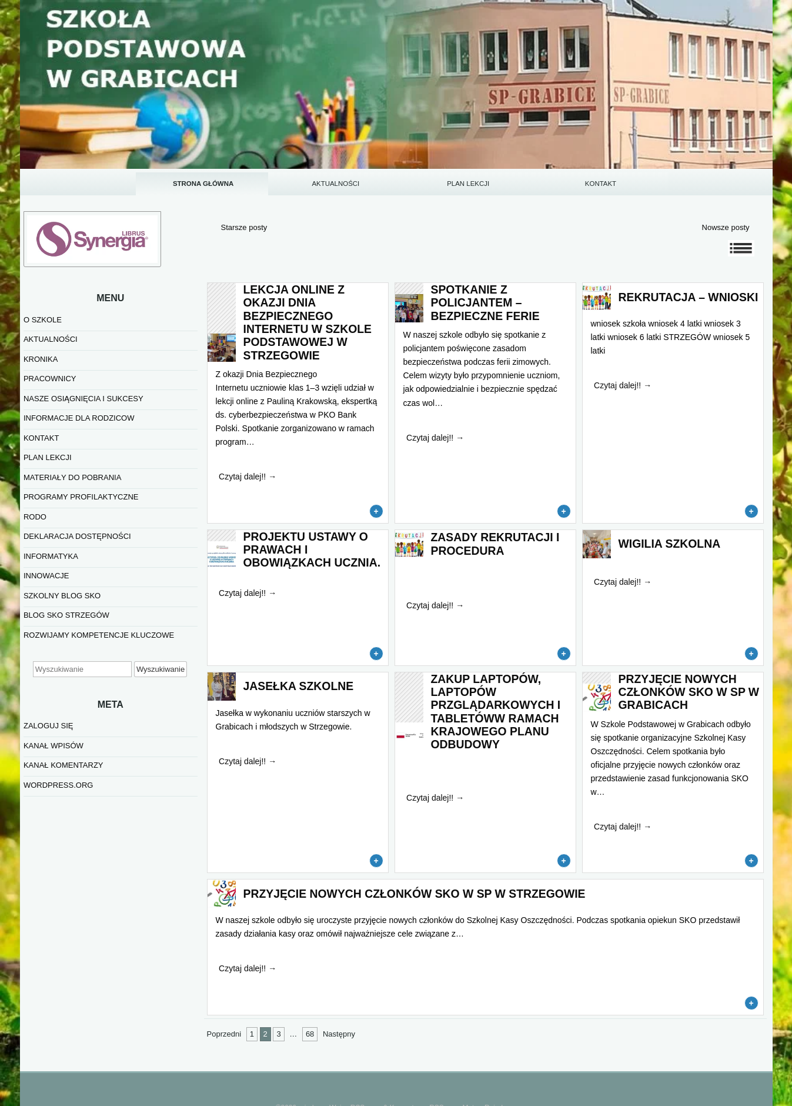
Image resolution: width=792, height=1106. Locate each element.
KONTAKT (600, 183)
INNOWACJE (46, 575)
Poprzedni (224, 1034)
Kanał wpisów (53, 745)
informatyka (51, 556)
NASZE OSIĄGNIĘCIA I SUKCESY (83, 398)
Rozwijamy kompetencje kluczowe (99, 635)
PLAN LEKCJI (468, 183)
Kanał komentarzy (63, 765)
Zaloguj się (48, 725)
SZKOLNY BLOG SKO (62, 595)
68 (310, 1034)
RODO (35, 516)
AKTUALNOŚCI (335, 183)
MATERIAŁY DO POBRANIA (72, 477)
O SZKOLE (43, 319)
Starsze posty (244, 227)
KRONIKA (41, 359)
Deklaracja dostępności (77, 536)
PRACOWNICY (50, 378)
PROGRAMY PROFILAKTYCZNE (81, 496)
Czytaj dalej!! (247, 476)
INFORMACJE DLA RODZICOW (79, 418)
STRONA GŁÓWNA (203, 183)
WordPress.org (58, 785)
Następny (339, 1034)
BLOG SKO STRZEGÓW (66, 615)
